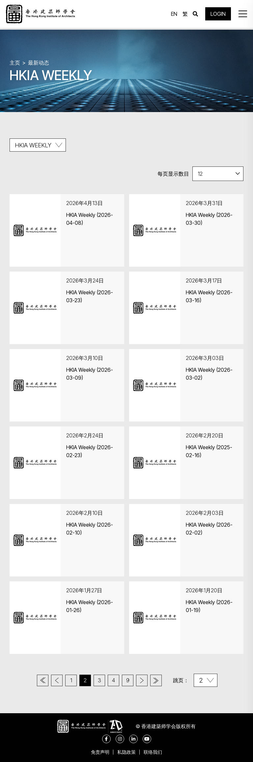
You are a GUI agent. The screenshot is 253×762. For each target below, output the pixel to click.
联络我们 (155, 752)
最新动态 (38, 62)
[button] (241, 15)
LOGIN (216, 15)
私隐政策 (126, 752)
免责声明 (98, 752)
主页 (15, 62)
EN (173, 15)
